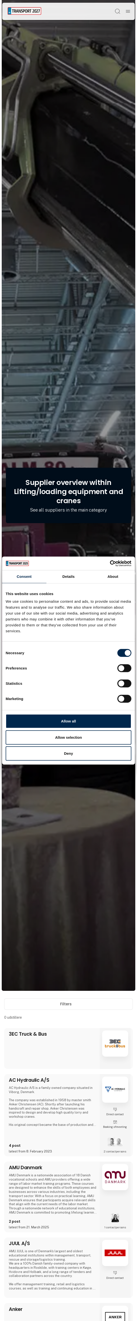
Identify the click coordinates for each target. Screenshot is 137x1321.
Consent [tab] (24, 576)
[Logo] (24, 11)
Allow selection (68, 737)
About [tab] (113, 576)
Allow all (68, 721)
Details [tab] (68, 576)
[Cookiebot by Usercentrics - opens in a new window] (109, 563)
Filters (68, 1004)
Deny (68, 753)
